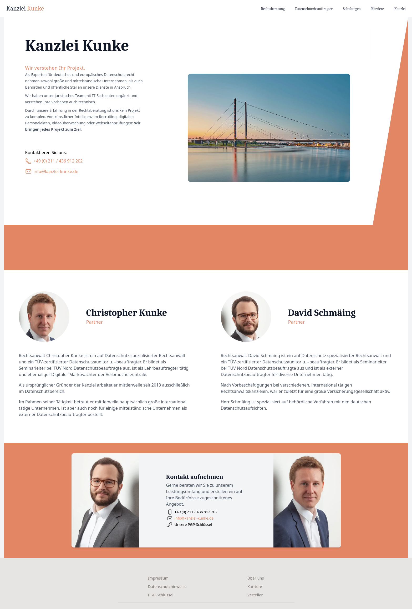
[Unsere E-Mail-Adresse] (51, 171)
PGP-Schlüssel (160, 594)
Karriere (377, 9)
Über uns (255, 578)
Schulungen (352, 9)
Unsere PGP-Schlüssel (193, 524)
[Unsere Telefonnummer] (54, 161)
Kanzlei (400, 9)
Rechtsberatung (273, 9)
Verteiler (255, 594)
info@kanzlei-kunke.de (194, 518)
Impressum (158, 578)
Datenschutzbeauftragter (314, 9)
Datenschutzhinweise (167, 586)
